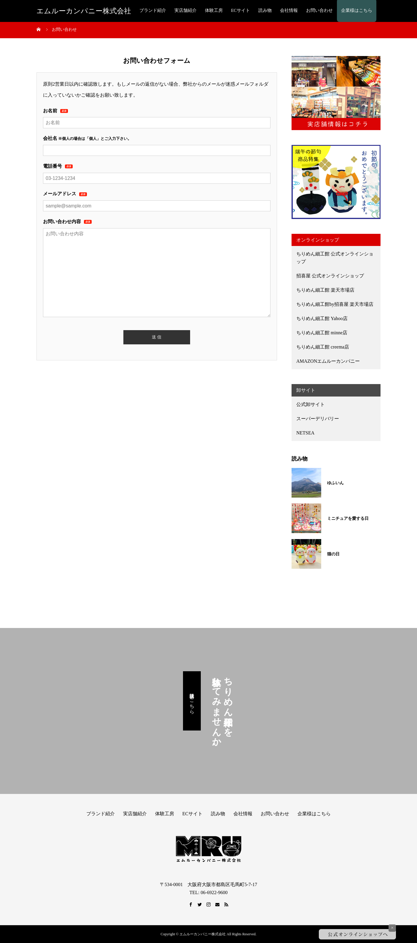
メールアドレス (65, 193)
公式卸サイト (310, 404)
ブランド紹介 (152, 10)
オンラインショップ (317, 239)
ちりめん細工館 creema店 (322, 346)
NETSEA (305, 432)
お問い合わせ (319, 10)
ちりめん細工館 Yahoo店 (322, 318)
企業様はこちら (356, 10)
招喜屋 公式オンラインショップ (330, 275)
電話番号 (58, 166)
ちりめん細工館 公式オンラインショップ (334, 257)
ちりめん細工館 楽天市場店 (325, 290)
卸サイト (305, 390)
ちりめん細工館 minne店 (321, 332)
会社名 (50, 138)
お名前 (55, 110)
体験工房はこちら (192, 701)
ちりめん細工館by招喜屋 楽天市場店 (334, 304)
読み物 (265, 10)
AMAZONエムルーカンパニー (328, 361)
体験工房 (214, 10)
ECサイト (240, 10)
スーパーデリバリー (317, 418)
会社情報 (289, 10)
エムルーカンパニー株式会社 (83, 11)
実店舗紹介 (185, 10)
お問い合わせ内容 (67, 221)
